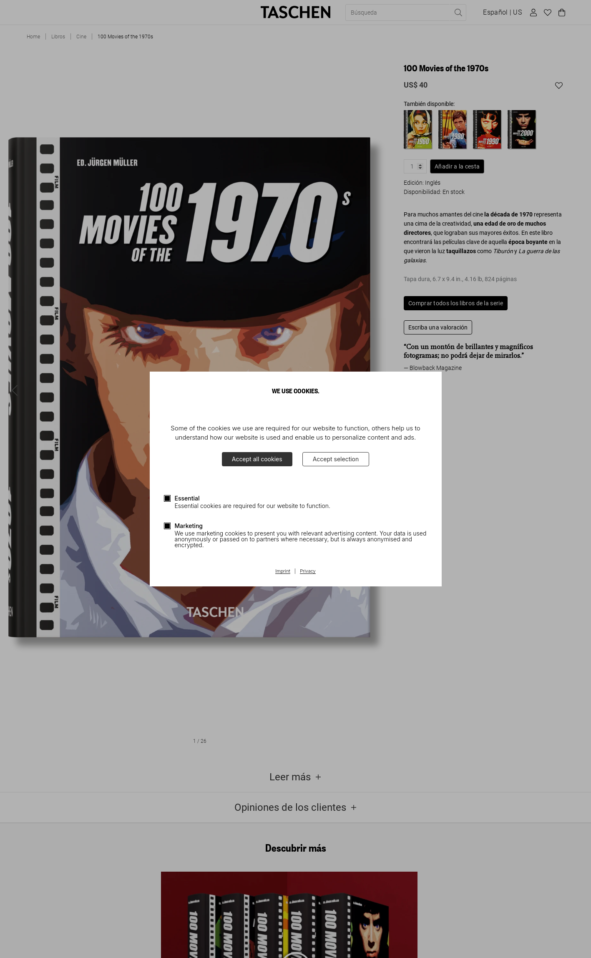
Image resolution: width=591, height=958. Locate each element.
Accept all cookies (257, 459)
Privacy (308, 571)
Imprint (282, 571)
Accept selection (336, 459)
